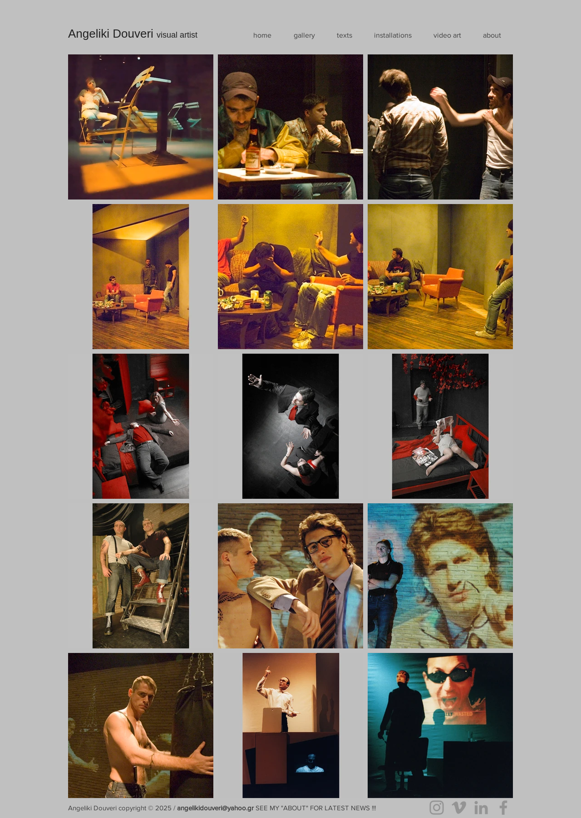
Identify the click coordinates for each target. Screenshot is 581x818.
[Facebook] (503, 807)
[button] (304, 35)
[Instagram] (436, 807)
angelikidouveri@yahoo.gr (215, 808)
